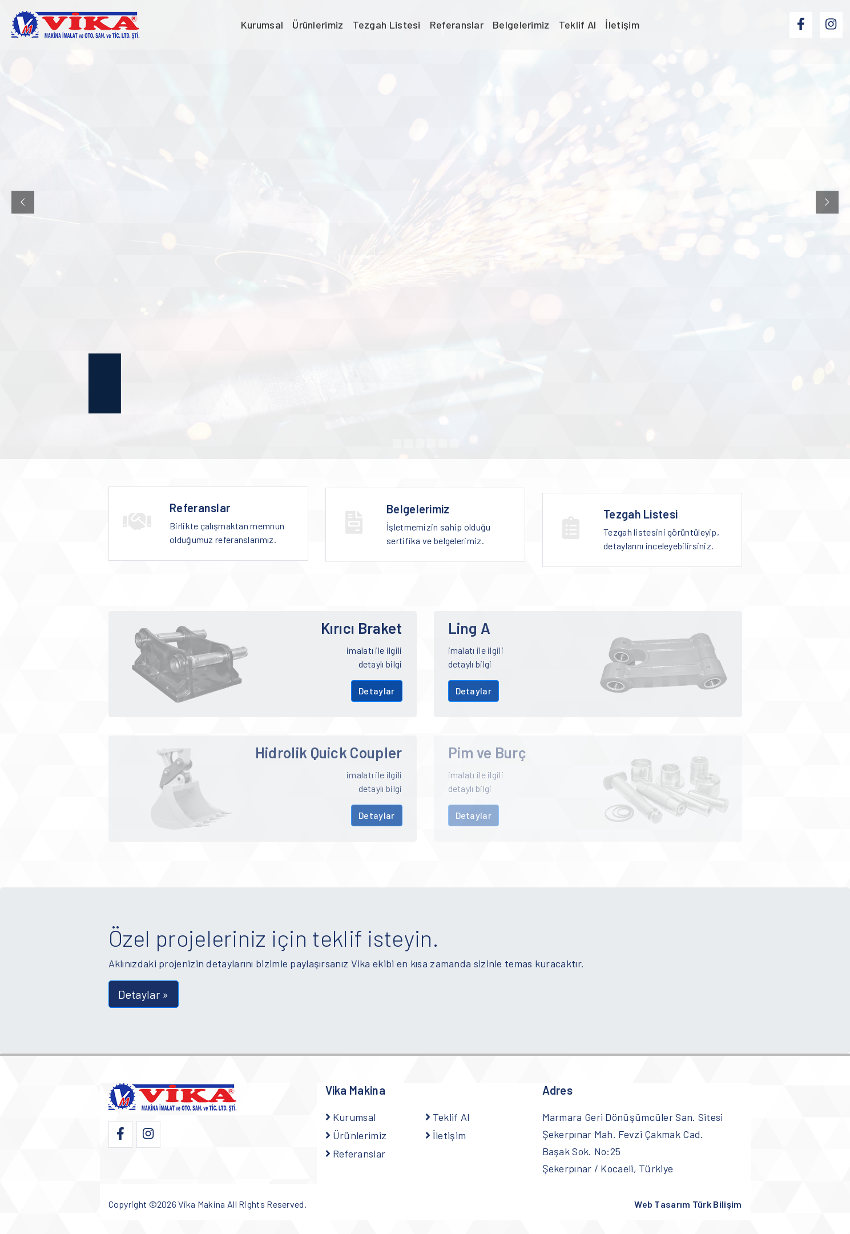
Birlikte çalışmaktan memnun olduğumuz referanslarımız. (232, 526)
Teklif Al (578, 24)
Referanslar (457, 24)
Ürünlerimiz (317, 24)
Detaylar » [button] (143, 994)
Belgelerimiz (521, 24)
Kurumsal (262, 24)
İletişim (622, 24)
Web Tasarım (688, 1204)
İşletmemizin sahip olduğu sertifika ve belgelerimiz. (448, 535)
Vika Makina (201, 1204)
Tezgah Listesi (387, 24)
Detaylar (376, 690)
